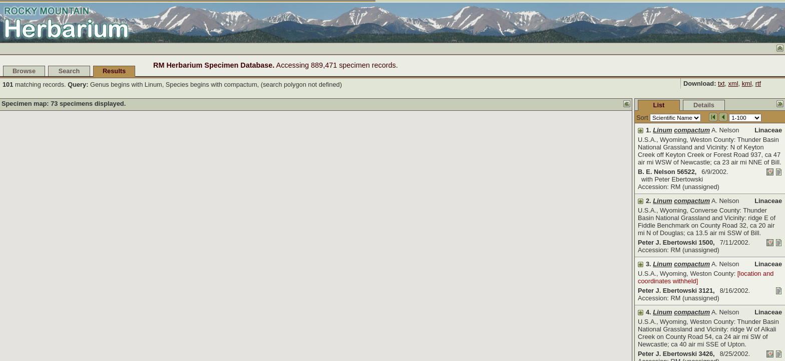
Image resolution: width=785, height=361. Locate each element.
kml (747, 83)
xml (733, 83)
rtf (758, 83)
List (584, 105)
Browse (24, 71)
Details (628, 105)
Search (69, 71)
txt (721, 83)
